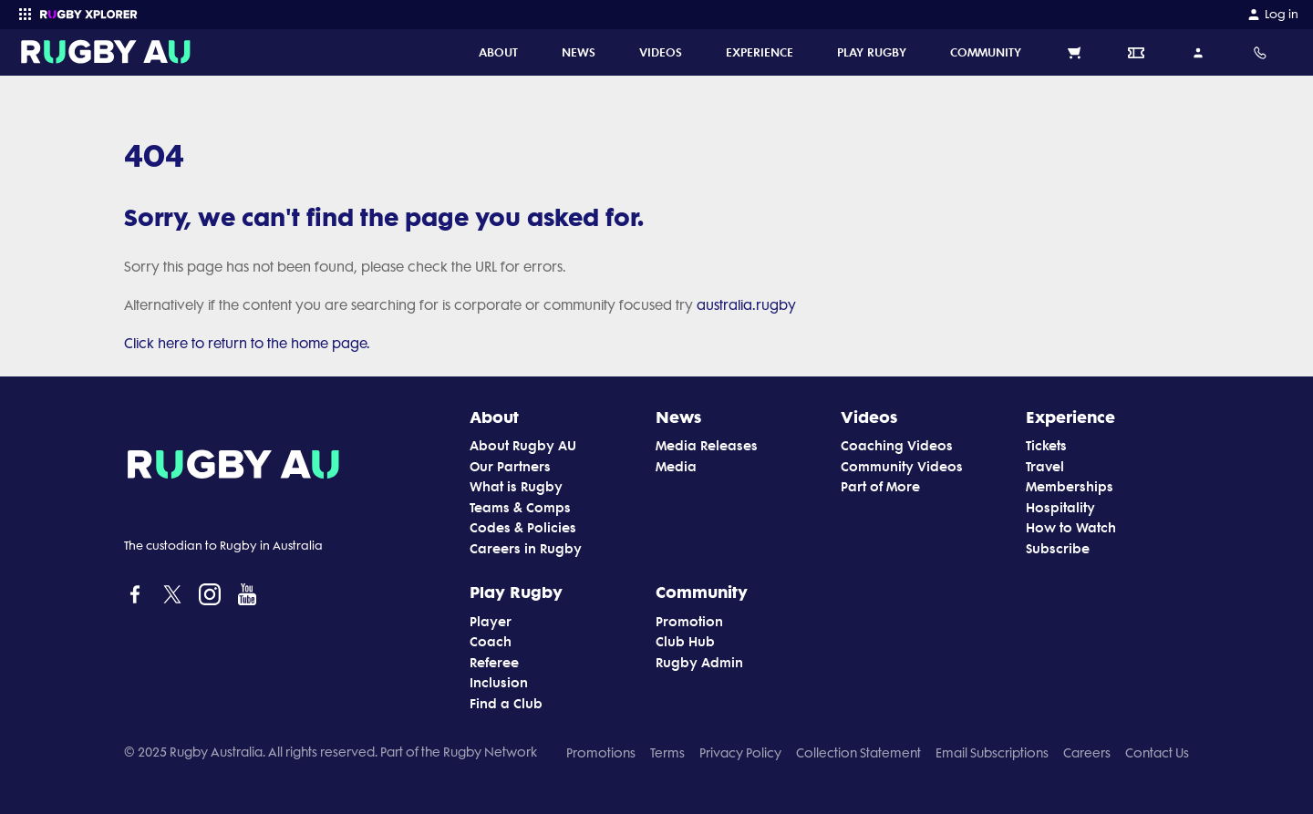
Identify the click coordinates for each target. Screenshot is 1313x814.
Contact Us (1157, 753)
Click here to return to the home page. (247, 343)
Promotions (601, 753)
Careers (1087, 753)
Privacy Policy (740, 753)
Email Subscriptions (992, 753)
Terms (667, 753)
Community (702, 592)
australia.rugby (746, 305)
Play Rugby (516, 592)
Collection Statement (858, 753)
